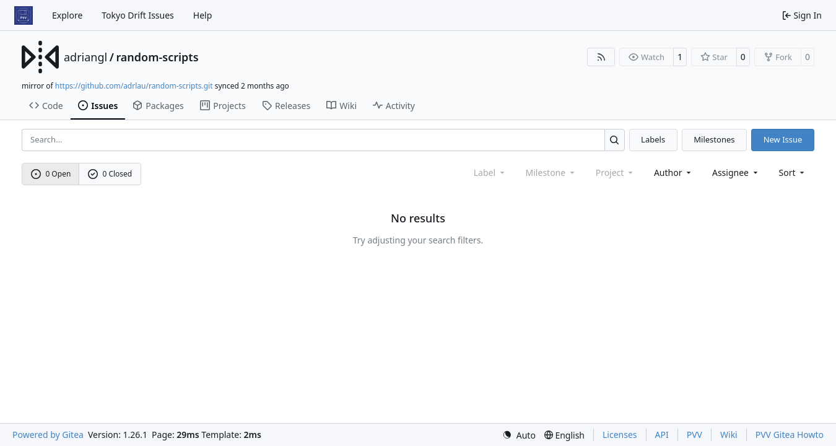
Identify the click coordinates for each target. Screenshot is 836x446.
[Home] (23, 15)
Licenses (620, 434)
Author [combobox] (673, 172)
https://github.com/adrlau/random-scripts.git (134, 86)
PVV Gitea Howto (789, 434)
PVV (694, 434)
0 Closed (110, 173)
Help (202, 15)
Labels (653, 139)
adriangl (85, 57)
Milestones (714, 139)
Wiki (729, 434)
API (662, 434)
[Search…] (614, 140)
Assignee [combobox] (736, 172)
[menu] (793, 172)
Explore (67, 15)
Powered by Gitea (48, 434)
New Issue (783, 139)
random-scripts (157, 57)
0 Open (51, 173)
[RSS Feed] (601, 57)
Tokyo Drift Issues (138, 15)
